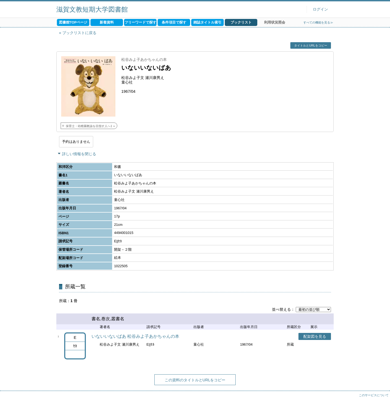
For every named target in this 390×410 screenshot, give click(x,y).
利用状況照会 (274, 22)
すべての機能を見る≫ (318, 22)
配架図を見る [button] (314, 336)
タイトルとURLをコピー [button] (310, 45)
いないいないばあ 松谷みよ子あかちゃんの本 (135, 336)
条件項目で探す (174, 22)
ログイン (320, 9)
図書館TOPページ (73, 22)
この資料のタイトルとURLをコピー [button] (195, 380)
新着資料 (107, 22)
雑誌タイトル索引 (207, 22)
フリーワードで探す (140, 22)
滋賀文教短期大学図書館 (92, 9)
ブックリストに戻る (79, 33)
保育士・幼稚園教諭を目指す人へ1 (89, 126)
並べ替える (281, 309)
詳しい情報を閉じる (79, 154)
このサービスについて (374, 395)
